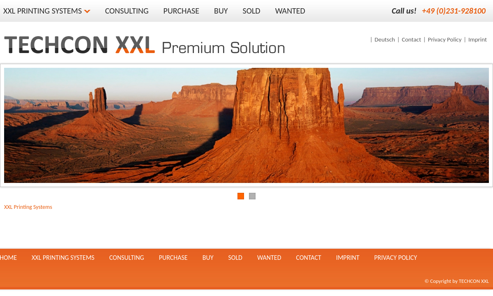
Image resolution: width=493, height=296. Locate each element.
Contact (411, 39)
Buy (221, 11)
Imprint (477, 39)
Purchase (182, 11)
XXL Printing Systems (28, 207)
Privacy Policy (444, 39)
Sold (251, 11)
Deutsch (385, 39)
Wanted (290, 11)
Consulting (127, 11)
